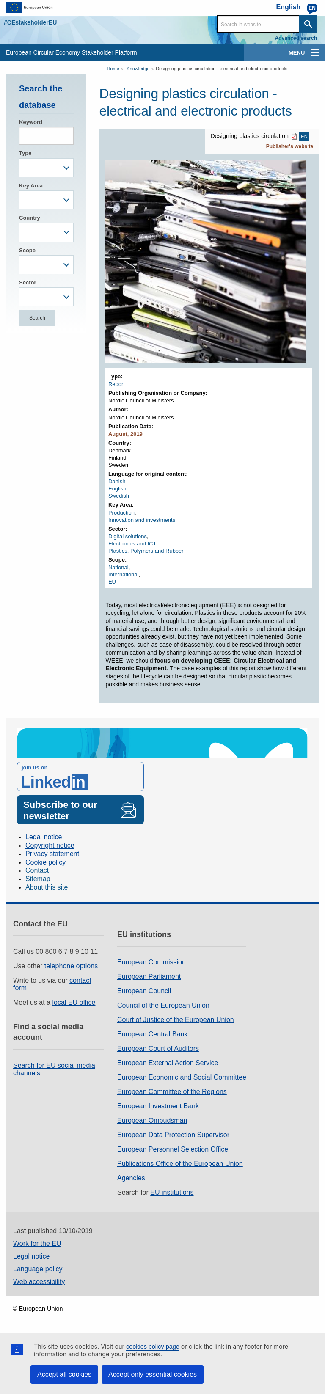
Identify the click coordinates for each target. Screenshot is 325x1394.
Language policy (38, 1269)
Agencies (131, 1178)
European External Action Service (167, 1062)
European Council (144, 991)
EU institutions (171, 1192)
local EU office (74, 1002)
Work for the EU (37, 1243)
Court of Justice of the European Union (175, 1019)
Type (25, 153)
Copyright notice (49, 845)
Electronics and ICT (132, 543)
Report (116, 384)
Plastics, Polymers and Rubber (146, 551)
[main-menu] (315, 52)
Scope (27, 250)
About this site (46, 887)
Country (29, 218)
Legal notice (43, 836)
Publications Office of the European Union (180, 1163)
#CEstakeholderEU (30, 22)
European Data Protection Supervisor (173, 1134)
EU (112, 582)
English (117, 488)
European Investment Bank (158, 1106)
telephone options (71, 966)
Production (121, 513)
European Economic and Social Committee (181, 1077)
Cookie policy (45, 862)
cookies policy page (152, 1346)
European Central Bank (152, 1034)
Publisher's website (290, 146)
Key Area (31, 185)
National (118, 567)
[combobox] (46, 167)
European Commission (151, 962)
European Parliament (149, 976)
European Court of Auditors (158, 1048)
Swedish (118, 496)
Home (113, 68)
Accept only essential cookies (152, 1374)
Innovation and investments (141, 520)
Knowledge (138, 68)
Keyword (30, 122)
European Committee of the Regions (172, 1091)
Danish (116, 481)
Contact (37, 870)
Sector (27, 282)
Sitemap (37, 878)
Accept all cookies (64, 1374)
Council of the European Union (163, 1005)
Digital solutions (127, 536)
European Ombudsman (152, 1120)
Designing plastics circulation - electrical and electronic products (221, 68)
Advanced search (296, 38)
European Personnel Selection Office (172, 1149)
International (123, 574)
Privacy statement (52, 853)
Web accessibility (39, 1281)
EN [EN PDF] (304, 136)
